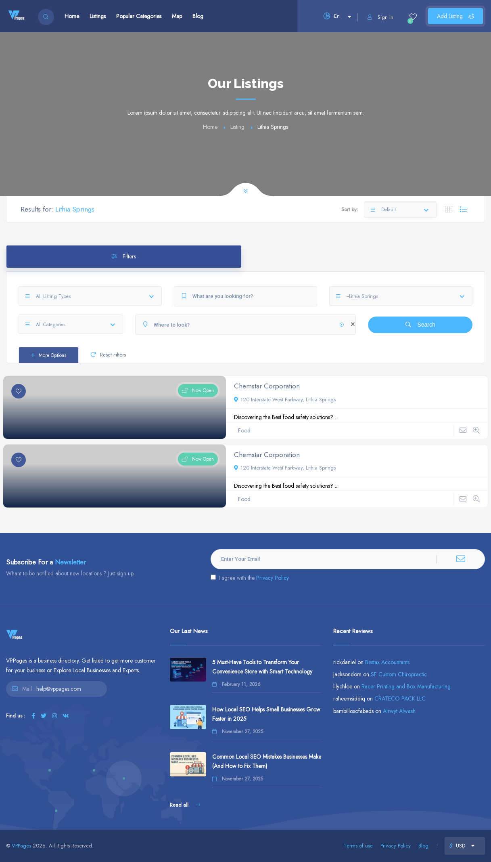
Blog (197, 16)
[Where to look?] (245, 325)
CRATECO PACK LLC (400, 698)
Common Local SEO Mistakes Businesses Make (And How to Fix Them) (266, 761)
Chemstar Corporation (267, 386)
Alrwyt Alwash (399, 711)
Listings (98, 16)
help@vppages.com (58, 689)
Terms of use (358, 845)
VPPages (21, 845)
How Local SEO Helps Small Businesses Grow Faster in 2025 (266, 714)
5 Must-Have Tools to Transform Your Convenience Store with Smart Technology (262, 666)
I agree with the (250, 578)
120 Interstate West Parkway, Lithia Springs (285, 399)
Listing (237, 127)
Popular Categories (138, 16)
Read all (185, 805)
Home (72, 16)
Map (177, 16)
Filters (123, 256)
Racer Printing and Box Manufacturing (406, 686)
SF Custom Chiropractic (399, 674)
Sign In (380, 17)
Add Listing (455, 16)
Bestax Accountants (387, 662)
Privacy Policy (272, 578)
